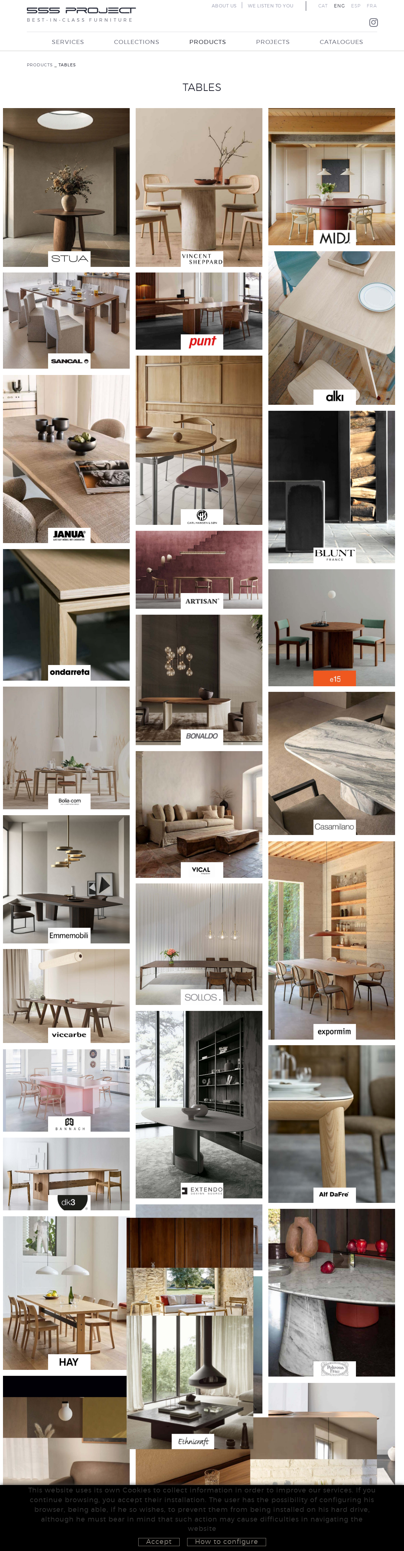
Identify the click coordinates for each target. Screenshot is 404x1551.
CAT (323, 6)
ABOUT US (224, 6)
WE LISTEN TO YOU (271, 6)
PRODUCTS (40, 65)
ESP (356, 6)
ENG (339, 6)
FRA (372, 6)
